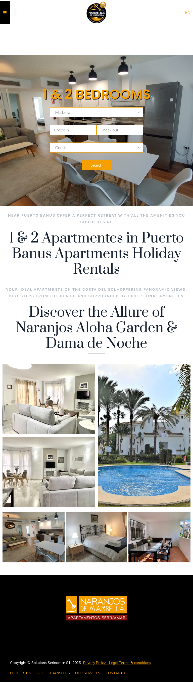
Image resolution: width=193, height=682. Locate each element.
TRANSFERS (60, 673)
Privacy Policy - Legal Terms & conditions (117, 662)
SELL (40, 673)
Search (96, 165)
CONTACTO (115, 673)
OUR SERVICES (87, 673)
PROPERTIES (20, 673)
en (187, 12)
